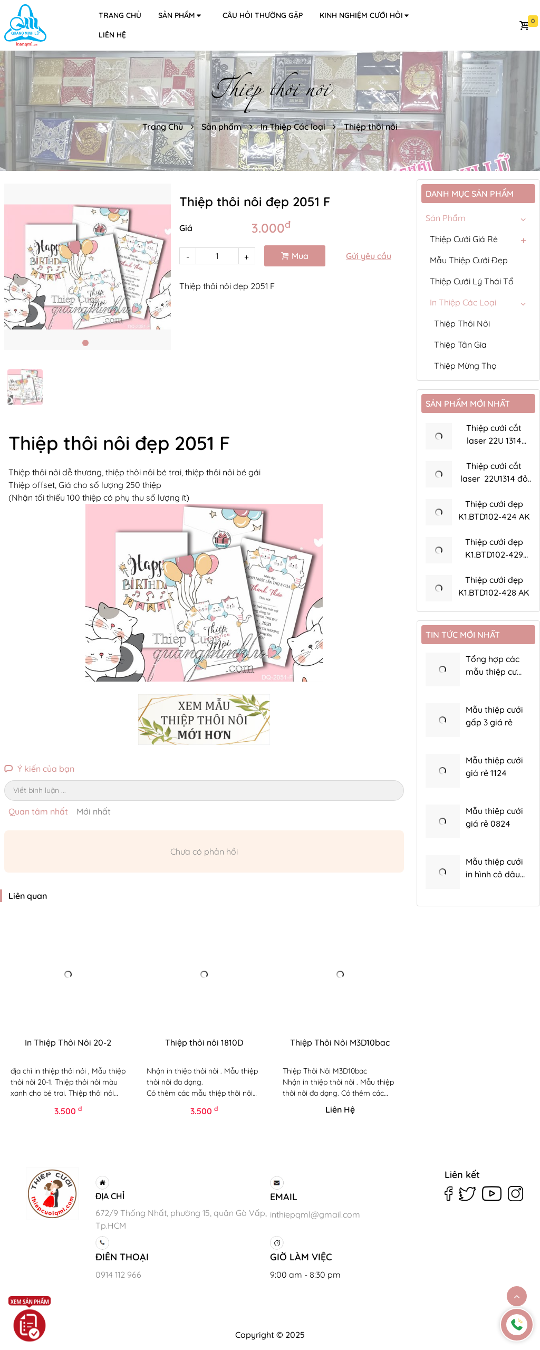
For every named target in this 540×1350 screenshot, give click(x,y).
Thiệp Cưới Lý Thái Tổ (472, 281)
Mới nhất (93, 811)
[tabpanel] (87, 267)
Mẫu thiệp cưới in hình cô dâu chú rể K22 (494, 874)
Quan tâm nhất (38, 811)
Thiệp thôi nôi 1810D (204, 1042)
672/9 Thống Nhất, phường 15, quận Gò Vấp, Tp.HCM (181, 1219)
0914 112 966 (118, 1274)
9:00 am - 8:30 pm (305, 1274)
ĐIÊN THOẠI (122, 1257)
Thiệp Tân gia (460, 344)
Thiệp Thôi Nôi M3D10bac (340, 1042)
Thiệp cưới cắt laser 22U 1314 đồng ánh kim (494, 440)
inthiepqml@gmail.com (315, 1214)
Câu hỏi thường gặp (263, 15)
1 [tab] (85, 343)
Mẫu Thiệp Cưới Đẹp (469, 260)
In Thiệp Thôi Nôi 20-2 (68, 1042)
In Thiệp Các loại (293, 126)
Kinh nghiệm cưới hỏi (365, 15)
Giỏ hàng (524, 25)
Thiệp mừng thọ (465, 365)
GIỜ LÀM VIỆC (301, 1257)
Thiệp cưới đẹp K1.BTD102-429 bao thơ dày (494, 554)
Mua (294, 256)
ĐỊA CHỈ (109, 1196)
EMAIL (283, 1197)
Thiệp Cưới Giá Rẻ (464, 239)
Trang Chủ (162, 126)
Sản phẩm (180, 15)
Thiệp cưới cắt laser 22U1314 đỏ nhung (494, 478)
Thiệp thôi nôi (371, 126)
